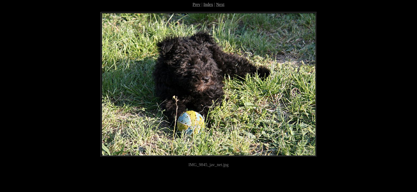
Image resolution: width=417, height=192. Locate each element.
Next (220, 4)
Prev (196, 4)
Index (208, 4)
